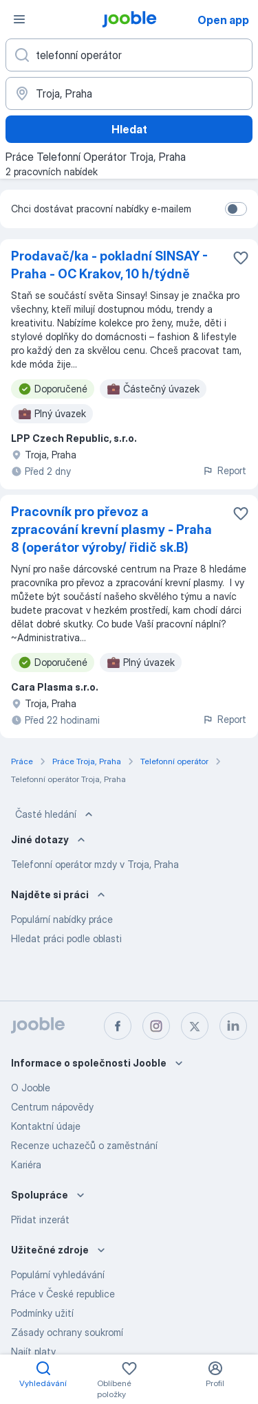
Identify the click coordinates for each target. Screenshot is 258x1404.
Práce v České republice (63, 1294)
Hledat (129, 129)
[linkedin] (233, 1026)
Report (224, 470)
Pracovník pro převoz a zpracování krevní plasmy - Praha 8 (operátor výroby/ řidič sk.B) (111, 529)
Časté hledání (55, 814)
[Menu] (19, 19)
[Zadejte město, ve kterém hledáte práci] (129, 93)
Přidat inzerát (40, 1219)
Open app (223, 20)
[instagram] (156, 1026)
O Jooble (30, 1087)
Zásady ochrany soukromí (67, 1332)
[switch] (236, 209)
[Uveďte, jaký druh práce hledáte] (129, 54)
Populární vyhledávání (58, 1274)
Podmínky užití (42, 1313)
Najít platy (33, 1351)
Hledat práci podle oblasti (66, 938)
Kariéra (26, 1164)
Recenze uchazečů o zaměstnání (84, 1145)
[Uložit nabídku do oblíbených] (241, 257)
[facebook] (117, 1026)
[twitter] (194, 1026)
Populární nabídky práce (62, 919)
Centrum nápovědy (52, 1107)
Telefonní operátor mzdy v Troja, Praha (95, 864)
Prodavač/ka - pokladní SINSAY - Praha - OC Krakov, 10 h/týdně (109, 265)
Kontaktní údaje (45, 1126)
